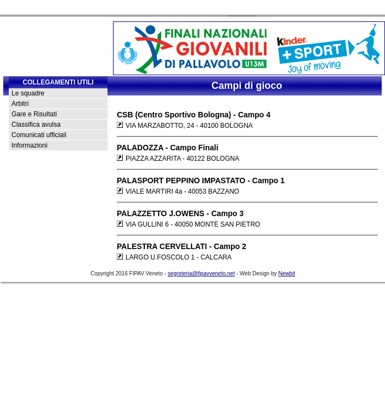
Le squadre (28, 93)
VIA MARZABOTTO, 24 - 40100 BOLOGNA (185, 125)
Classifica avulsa (36, 124)
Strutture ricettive (303, 8)
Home (115, 8)
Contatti (138, 8)
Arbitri (20, 104)
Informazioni (29, 145)
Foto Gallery (225, 8)
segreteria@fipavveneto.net (201, 273)
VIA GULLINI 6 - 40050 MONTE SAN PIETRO (188, 224)
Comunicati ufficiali (39, 135)
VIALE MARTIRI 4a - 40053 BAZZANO (178, 191)
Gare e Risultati (34, 114)
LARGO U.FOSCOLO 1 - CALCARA (174, 257)
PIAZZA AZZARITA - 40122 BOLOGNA (178, 158)
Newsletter (261, 8)
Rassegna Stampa (179, 8)
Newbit (287, 273)
